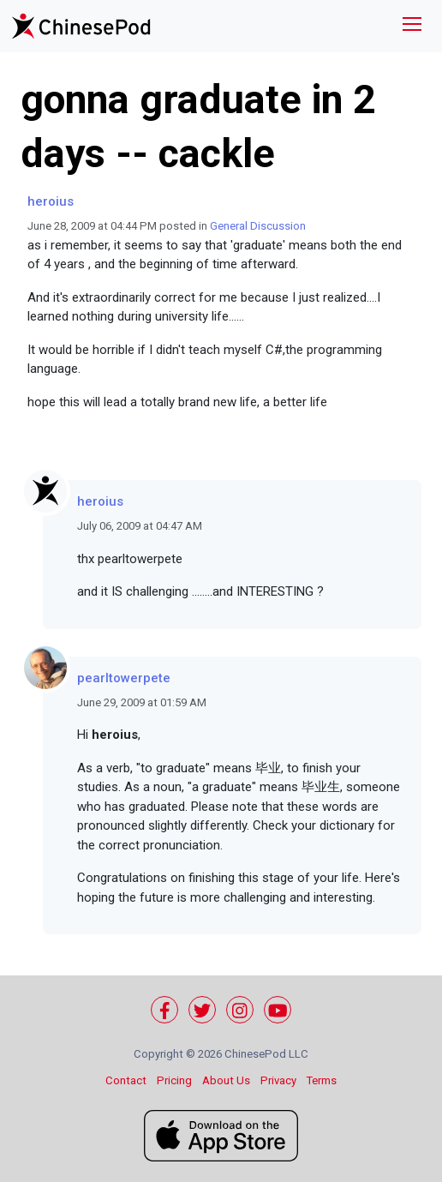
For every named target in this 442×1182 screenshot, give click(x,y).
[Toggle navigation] (412, 26)
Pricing (174, 1080)
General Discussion (258, 225)
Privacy (278, 1080)
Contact (125, 1080)
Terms (322, 1080)
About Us (226, 1080)
